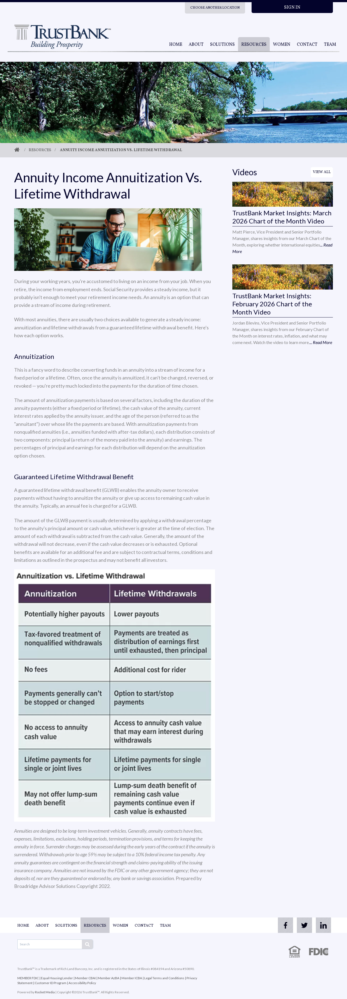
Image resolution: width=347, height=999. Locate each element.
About (196, 45)
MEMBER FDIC (28, 978)
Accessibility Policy (82, 983)
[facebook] (278, 925)
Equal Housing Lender (57, 978)
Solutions (222, 45)
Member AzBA (108, 978)
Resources (253, 45)
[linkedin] (322, 925)
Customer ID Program (50, 983)
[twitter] (300, 925)
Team (330, 45)
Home (175, 45)
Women (281, 45)
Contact (307, 45)
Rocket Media (45, 992)
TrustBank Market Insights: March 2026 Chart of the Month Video (282, 217)
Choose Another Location (215, 8)
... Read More (321, 342)
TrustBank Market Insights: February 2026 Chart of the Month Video (272, 304)
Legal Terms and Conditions (164, 978)
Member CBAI (85, 978)
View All (322, 172)
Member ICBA (131, 978)
